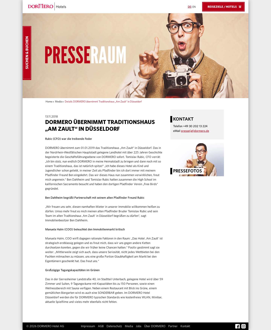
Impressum (88, 326)
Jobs (138, 326)
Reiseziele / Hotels (226, 6)
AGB (101, 326)
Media (58, 101)
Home (49, 101)
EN (194, 7)
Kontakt (185, 326)
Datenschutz (114, 326)
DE (189, 7)
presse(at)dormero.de (195, 130)
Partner (173, 326)
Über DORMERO (154, 326)
